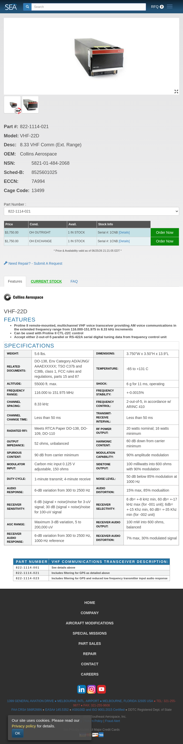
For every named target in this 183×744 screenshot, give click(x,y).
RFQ (157, 7)
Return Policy (94, 721)
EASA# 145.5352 (57, 710)
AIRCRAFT (90, 623)
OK (17, 733)
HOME (89, 603)
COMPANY (90, 613)
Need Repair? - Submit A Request (33, 263)
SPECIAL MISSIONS (90, 633)
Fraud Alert (112, 721)
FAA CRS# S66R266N (26, 710)
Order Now (165, 232)
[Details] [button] (124, 232)
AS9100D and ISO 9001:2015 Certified (98, 710)
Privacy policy (24, 726)
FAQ (74, 281)
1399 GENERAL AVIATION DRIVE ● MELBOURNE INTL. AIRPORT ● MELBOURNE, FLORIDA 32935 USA (80, 701)
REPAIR (89, 654)
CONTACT (89, 664)
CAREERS (89, 674)
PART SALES (89, 643)
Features (15, 281)
